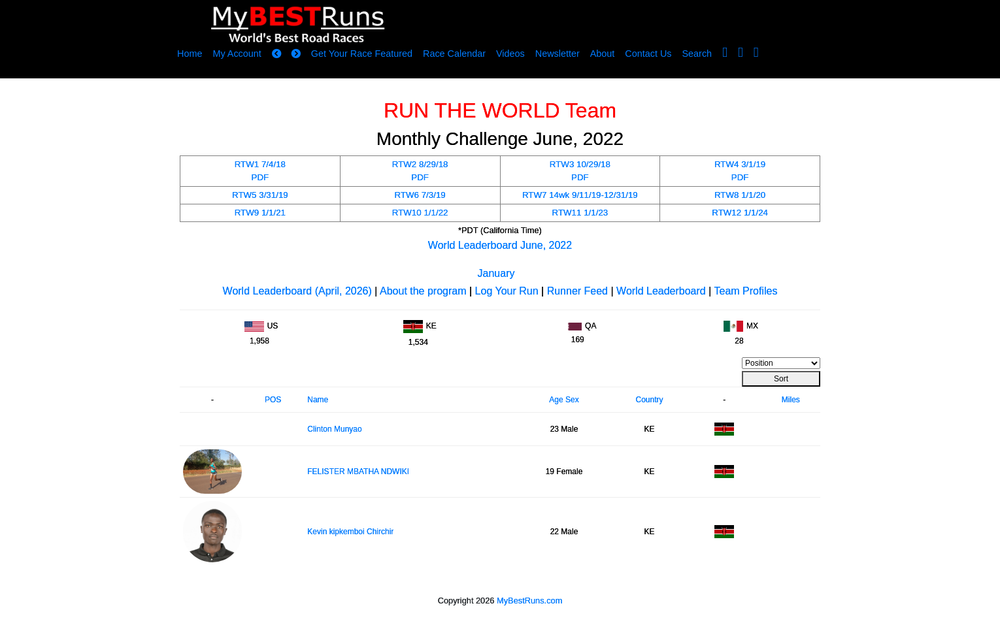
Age (556, 399)
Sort (781, 378)
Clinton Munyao (334, 429)
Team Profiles (746, 291)
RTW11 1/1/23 (580, 212)
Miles (791, 399)
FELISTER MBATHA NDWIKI (358, 471)
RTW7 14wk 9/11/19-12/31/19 (580, 195)
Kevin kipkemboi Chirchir (350, 531)
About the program (423, 291)
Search (697, 53)
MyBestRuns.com (529, 600)
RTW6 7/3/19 (419, 195)
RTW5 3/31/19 (260, 195)
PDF (260, 177)
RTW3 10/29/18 (580, 164)
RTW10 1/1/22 (420, 212)
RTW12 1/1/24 (740, 212)
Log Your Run (507, 291)
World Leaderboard (661, 291)
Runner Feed (577, 291)
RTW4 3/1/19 (739, 164)
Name (317, 399)
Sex (572, 399)
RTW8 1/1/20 (739, 195)
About (602, 53)
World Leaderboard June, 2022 (500, 245)
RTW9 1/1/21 (260, 212)
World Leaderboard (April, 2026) (297, 291)
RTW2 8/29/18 (420, 164)
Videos (510, 53)
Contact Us (648, 53)
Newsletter (557, 53)
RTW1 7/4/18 (260, 164)
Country (649, 399)
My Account (236, 53)
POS (273, 399)
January (496, 273)
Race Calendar (454, 53)
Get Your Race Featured (361, 53)
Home (189, 53)
